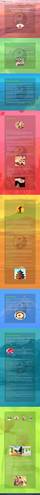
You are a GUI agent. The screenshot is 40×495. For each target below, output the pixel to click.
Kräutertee (32, 2)
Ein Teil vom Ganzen (21, 2)
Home (12, 2)
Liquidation (35, 2)
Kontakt (38, 2)
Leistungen (25, 2)
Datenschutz (34, 0)
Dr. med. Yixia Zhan (16, 2)
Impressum (38, 0)
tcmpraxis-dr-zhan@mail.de (29, 0)
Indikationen (29, 2)
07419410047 (23, 0)
